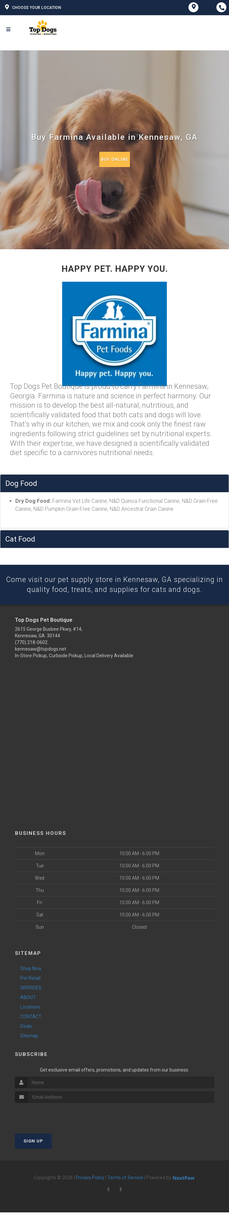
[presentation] (50, 1126)
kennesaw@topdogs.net (40, 659)
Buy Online (114, 159)
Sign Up (33, 1151)
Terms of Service (125, 1188)
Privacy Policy (90, 1188)
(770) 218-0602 (31, 653)
